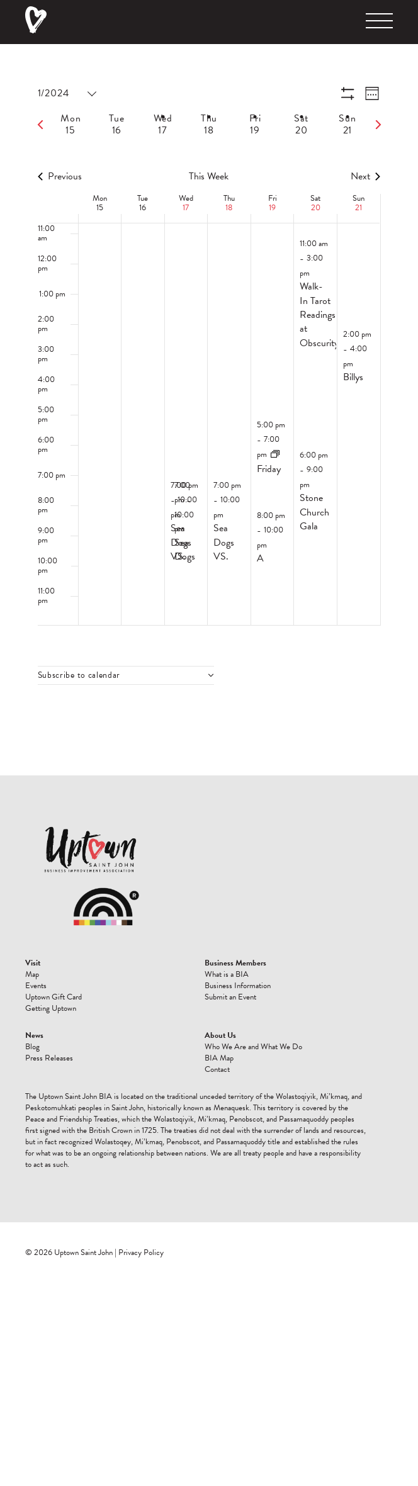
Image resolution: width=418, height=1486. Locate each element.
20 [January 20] (315, 207)
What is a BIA (227, 974)
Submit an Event (230, 997)
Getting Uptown (50, 1008)
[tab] (71, 125)
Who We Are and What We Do (253, 1046)
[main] (209, 409)
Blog (32, 1046)
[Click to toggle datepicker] (67, 93)
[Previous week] (40, 125)
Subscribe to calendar (79, 675)
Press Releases (49, 1058)
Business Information (238, 985)
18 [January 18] (228, 207)
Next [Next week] (365, 176)
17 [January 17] (186, 207)
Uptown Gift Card (53, 997)
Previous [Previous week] (60, 176)
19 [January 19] (272, 207)
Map (32, 974)
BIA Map (219, 1058)
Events (36, 985)
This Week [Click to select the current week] (209, 176)
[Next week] (378, 125)
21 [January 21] (358, 207)
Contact (217, 1069)
